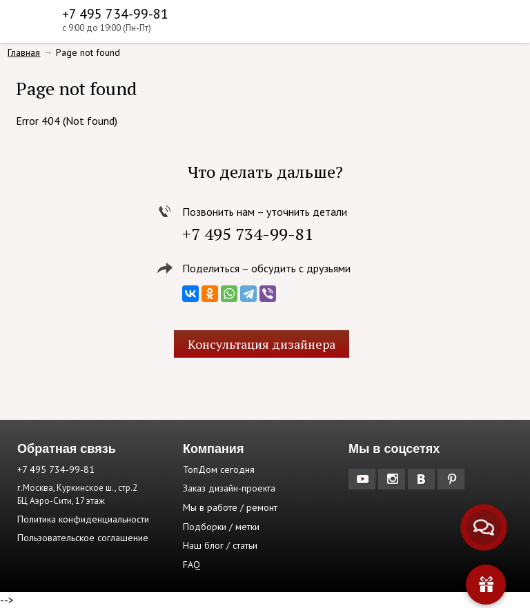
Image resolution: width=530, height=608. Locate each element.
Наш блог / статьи (220, 545)
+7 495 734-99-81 (115, 14)
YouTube (363, 479)
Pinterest (452, 479)
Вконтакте (423, 479)
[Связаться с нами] (484, 527)
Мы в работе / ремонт (230, 507)
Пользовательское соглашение (82, 537)
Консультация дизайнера (261, 344)
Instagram (393, 479)
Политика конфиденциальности (83, 519)
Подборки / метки (221, 526)
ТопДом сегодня (219, 469)
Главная (24, 52)
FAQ (191, 564)
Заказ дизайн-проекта (229, 488)
